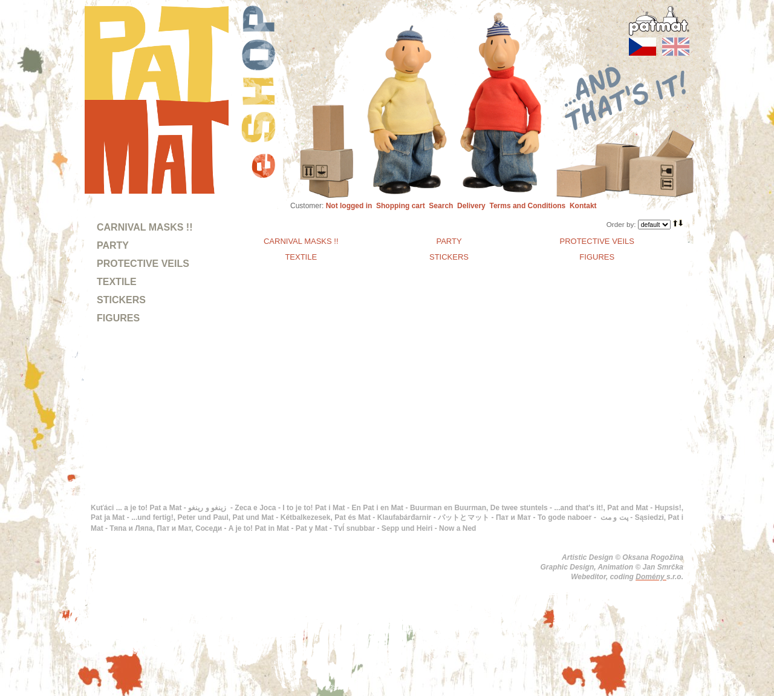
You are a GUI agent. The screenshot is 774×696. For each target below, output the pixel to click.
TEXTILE (117, 282)
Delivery (471, 206)
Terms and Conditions (527, 206)
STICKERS (121, 300)
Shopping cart (400, 206)
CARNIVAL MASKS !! (145, 227)
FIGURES (118, 318)
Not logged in (349, 206)
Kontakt (583, 206)
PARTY (113, 245)
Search (441, 206)
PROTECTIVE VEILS (143, 263)
